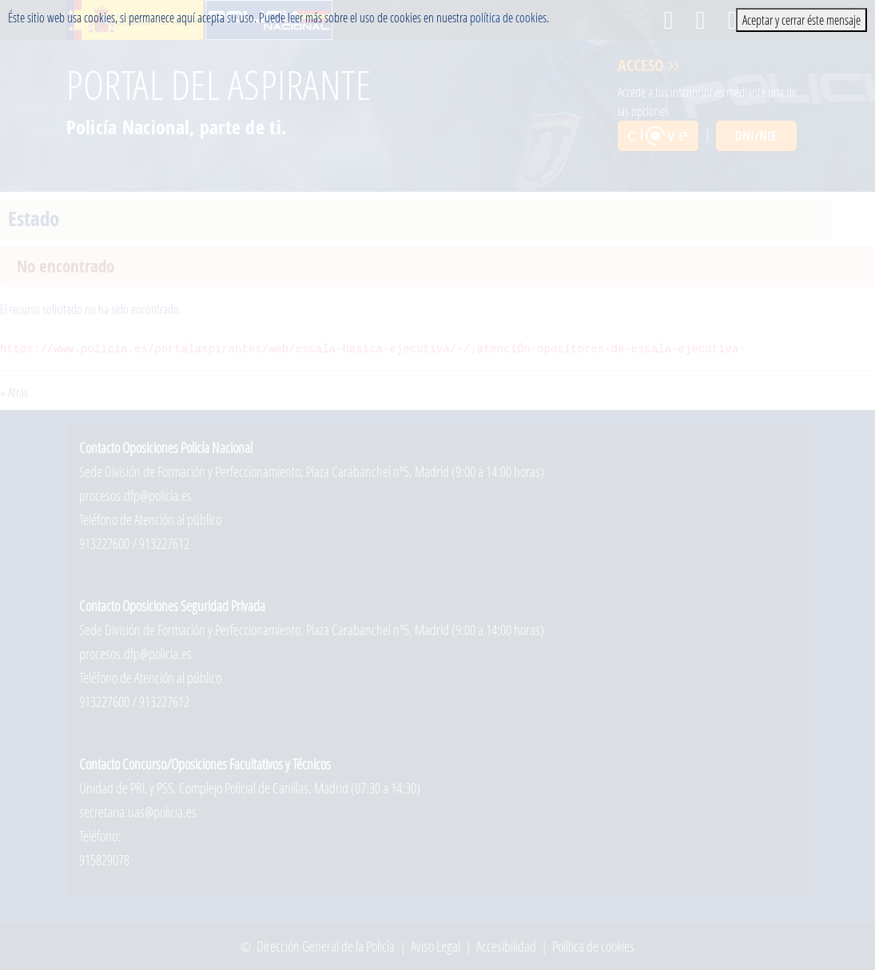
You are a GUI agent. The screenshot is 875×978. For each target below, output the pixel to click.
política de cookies (508, 17)
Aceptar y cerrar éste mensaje (801, 19)
